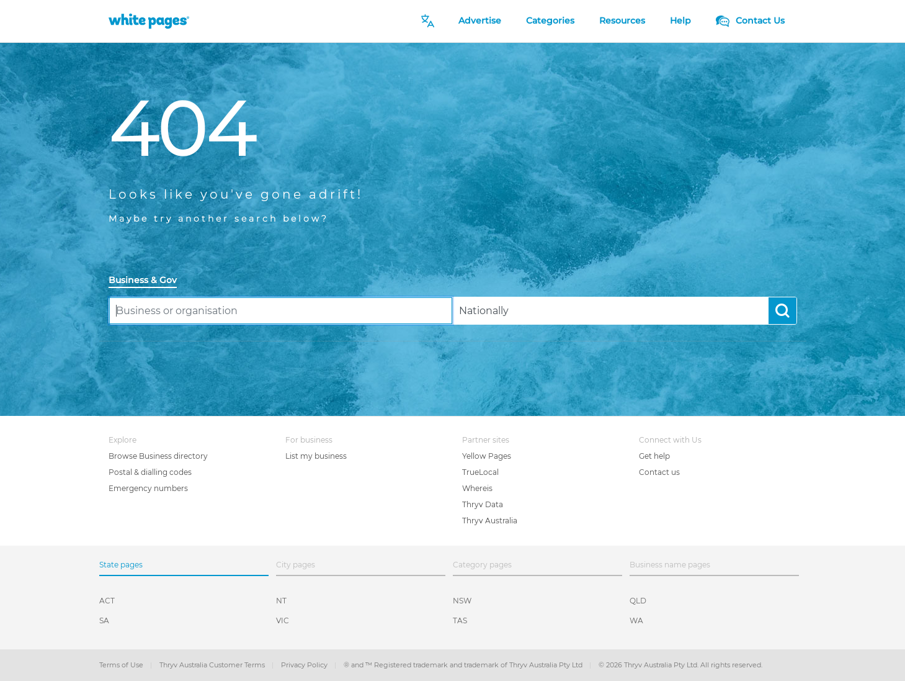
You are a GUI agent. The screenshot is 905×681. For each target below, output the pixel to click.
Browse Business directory (158, 456)
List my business (316, 456)
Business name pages (670, 564)
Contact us (659, 472)
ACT (107, 600)
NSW (462, 600)
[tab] (148, 281)
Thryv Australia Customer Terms (213, 665)
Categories (550, 20)
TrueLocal (480, 472)
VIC (282, 620)
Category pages (482, 564)
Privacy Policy (305, 665)
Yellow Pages (486, 456)
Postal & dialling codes (150, 472)
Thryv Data (482, 504)
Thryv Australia (489, 520)
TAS (460, 620)
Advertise (479, 20)
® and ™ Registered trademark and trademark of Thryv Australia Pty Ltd (464, 665)
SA (104, 620)
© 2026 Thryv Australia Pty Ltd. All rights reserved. (680, 665)
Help (680, 20)
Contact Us (750, 20)
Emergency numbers (148, 488)
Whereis (477, 488)
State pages (121, 564)
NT (281, 600)
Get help (654, 456)
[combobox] (280, 310)
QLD (638, 600)
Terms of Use (122, 665)
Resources (622, 20)
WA (636, 620)
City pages (295, 564)
